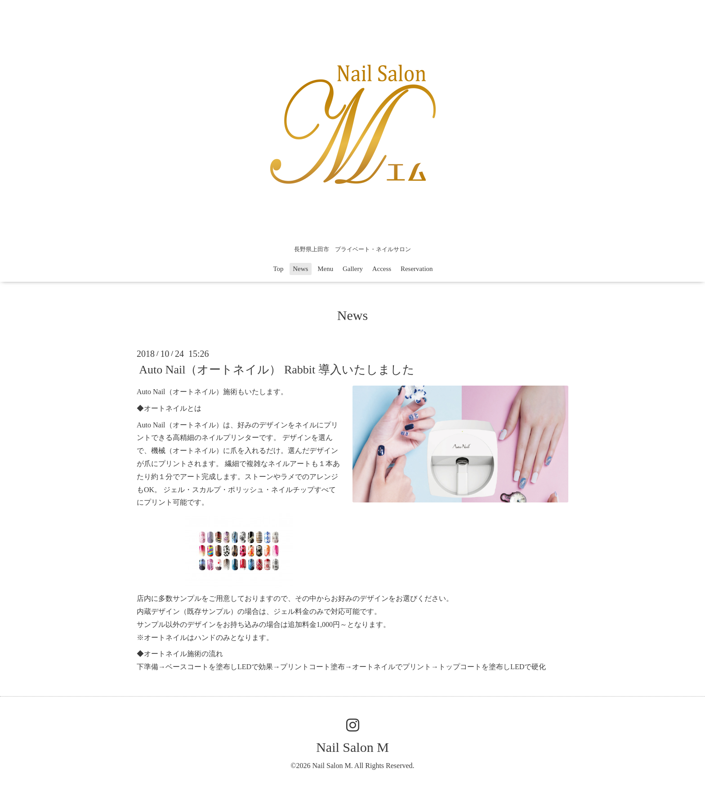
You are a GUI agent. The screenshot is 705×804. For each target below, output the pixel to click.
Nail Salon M (352, 747)
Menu (325, 268)
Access (381, 268)
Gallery (353, 268)
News (300, 268)
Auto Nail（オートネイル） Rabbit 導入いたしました (277, 369)
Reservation (417, 268)
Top (278, 268)
